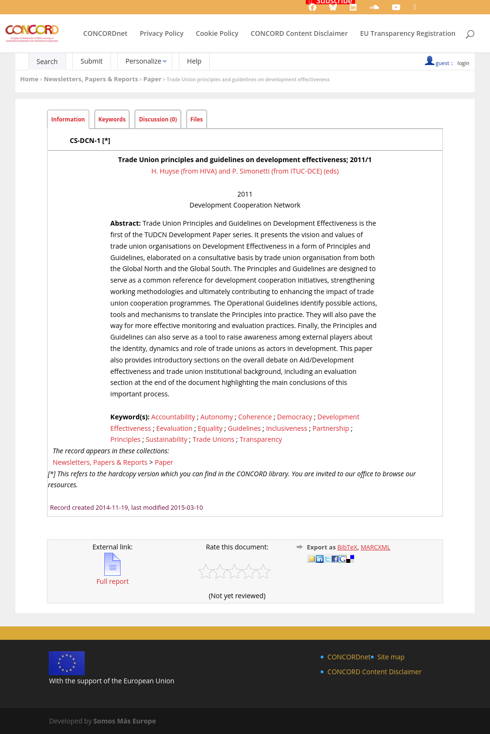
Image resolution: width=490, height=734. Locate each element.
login (463, 62)
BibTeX (347, 547)
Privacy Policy (162, 34)
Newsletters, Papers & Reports (91, 79)
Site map (391, 656)
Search (46, 61)
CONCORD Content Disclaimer (299, 34)
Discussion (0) (158, 119)
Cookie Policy (217, 34)
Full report (112, 577)
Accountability (173, 416)
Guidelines (244, 428)
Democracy (294, 416)
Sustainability (167, 439)
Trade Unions (213, 439)
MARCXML (375, 547)
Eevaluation (174, 428)
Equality (210, 428)
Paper (153, 79)
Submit (91, 61)
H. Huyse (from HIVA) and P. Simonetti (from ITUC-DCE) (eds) (245, 170)
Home (29, 79)
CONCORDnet (105, 34)
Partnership (330, 428)
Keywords (112, 119)
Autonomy (216, 416)
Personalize (143, 61)
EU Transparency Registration (408, 34)
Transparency (261, 439)
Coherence (255, 416)
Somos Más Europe (124, 720)
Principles (126, 439)
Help (194, 61)
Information (68, 119)
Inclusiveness (286, 428)
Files (196, 119)
